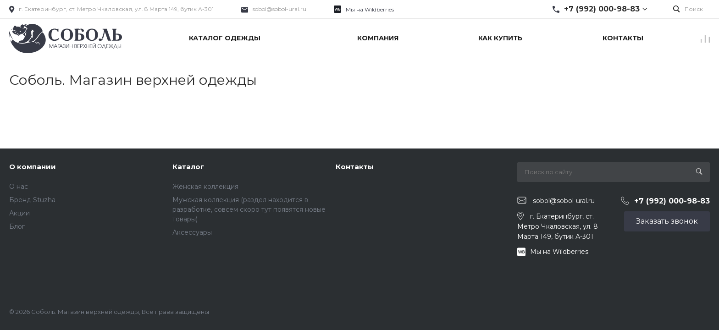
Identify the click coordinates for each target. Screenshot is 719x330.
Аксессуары (192, 232)
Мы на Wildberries (370, 9)
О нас (18, 186)
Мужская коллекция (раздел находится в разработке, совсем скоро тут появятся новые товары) (249, 209)
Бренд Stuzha (32, 200)
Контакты (355, 166)
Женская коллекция (205, 186)
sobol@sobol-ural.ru (279, 9)
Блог (17, 226)
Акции (19, 213)
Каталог (188, 166)
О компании (32, 166)
